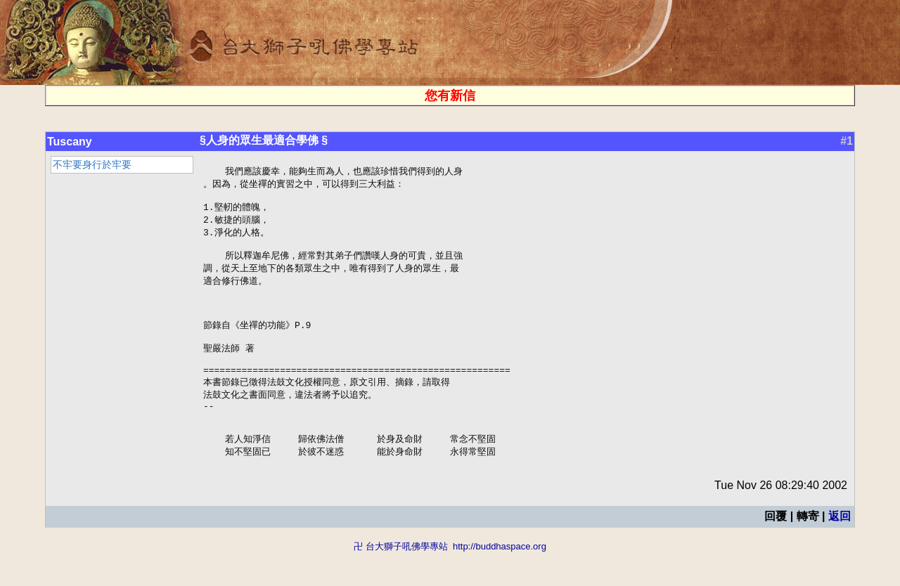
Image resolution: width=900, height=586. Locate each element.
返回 (839, 549)
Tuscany (69, 142)
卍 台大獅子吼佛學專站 (401, 579)
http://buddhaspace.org (499, 579)
